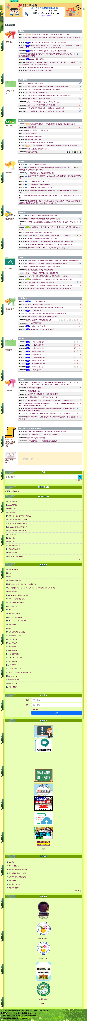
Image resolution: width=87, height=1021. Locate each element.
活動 (28, 227)
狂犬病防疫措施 (31, 127)
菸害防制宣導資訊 (32, 152)
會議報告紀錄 (11, 509)
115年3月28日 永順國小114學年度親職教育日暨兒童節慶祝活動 (46, 431)
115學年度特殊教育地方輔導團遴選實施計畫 (40, 282)
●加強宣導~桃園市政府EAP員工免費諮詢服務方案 (41, 397)
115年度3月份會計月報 (37, 345)
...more (43, 1003)
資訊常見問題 (11, 534)
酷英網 (9, 577)
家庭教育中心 (13, 880)
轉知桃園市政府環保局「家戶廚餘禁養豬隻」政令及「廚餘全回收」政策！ (53, 124)
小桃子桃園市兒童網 (13, 654)
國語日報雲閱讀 (12, 591)
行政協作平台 (11, 538)
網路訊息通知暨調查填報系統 (18, 869)
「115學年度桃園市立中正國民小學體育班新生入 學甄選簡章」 (46, 111)
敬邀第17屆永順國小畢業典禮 (35, 438)
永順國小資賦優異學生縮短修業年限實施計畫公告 (41, 317)
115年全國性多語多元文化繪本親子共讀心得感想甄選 (43, 267)
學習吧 (9, 610)
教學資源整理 (11, 624)
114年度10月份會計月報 (37, 364)
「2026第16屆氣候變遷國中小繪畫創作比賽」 (40, 67)
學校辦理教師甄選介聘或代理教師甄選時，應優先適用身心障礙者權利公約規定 (51, 400)
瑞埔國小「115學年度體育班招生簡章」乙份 (40, 99)
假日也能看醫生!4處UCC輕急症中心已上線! (39, 142)
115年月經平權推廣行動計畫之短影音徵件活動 (42, 216)
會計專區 (9, 350)
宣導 (28, 34)
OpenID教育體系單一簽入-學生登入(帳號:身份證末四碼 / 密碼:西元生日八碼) (31, 588)
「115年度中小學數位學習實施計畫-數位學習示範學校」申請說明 (46, 276)
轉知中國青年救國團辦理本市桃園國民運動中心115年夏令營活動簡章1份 (49, 245)
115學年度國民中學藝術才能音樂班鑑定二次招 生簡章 (43, 89)
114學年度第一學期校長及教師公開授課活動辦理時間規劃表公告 (46, 314)
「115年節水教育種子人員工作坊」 (39, 181)
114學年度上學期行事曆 (37, 326)
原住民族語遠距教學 (13, 613)
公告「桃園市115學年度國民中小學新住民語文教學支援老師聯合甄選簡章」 (50, 285)
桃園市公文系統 (14, 866)
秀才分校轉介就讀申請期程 (34, 83)
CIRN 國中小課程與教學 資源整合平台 (19, 672)
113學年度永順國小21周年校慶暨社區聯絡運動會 (41, 441)
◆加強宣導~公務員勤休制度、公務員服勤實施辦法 (42, 394)
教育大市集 (10, 542)
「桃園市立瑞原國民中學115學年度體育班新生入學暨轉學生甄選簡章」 (48, 96)
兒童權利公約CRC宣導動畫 (15, 602)
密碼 (27, 705)
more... (79, 559)
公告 (28, 42)
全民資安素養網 (12, 639)
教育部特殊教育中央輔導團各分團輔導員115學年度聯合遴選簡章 (46, 264)
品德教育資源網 (12, 650)
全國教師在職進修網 (13, 549)
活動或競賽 (9, 219)
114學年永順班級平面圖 (33, 323)
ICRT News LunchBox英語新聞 (17, 621)
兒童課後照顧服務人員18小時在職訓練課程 (39, 270)
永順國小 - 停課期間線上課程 (16, 599)
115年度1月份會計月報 (37, 351)
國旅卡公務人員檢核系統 (15, 556)
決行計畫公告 (23, 298)
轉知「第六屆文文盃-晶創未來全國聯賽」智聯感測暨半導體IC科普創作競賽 (49, 241)
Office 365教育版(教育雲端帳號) (17, 523)
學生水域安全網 (12, 643)
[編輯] (43, 849)
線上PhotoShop (12, 676)
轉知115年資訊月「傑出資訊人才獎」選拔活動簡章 (42, 273)
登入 (56, 713)
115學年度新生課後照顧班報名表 (36, 92)
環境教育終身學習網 (13, 545)
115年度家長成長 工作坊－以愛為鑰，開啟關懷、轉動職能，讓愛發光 (48, 235)
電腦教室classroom (13, 569)
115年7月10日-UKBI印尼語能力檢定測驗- (39, 70)
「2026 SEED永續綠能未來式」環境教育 (40, 187)
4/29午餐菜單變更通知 (37, 59)
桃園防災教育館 (12, 683)
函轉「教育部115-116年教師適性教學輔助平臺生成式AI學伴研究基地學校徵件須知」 (54, 260)
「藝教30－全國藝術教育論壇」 (38, 165)
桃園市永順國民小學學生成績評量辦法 (42, 329)
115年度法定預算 (35, 370)
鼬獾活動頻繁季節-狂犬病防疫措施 (37, 130)
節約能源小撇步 (31, 133)
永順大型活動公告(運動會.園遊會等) (30, 428)
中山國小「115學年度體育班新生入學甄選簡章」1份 (42, 105)
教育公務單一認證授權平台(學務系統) (19, 516)
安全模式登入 (35, 709)
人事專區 (9, 391)
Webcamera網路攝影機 (14, 617)
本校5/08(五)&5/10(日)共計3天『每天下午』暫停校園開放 (48, 42)
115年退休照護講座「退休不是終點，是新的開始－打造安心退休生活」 (48, 414)
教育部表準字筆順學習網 (15, 657)
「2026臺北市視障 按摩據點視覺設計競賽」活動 (41, 238)
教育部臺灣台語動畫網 (14, 580)
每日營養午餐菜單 (14, 884)
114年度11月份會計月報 (37, 360)
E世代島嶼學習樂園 (13, 680)
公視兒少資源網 (12, 687)
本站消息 (10, 25)
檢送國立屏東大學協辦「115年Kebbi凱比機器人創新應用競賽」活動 (47, 248)
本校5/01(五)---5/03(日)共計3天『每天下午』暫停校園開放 (48, 51)
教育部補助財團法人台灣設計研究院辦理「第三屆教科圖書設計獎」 (51, 279)
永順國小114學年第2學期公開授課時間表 (39, 304)
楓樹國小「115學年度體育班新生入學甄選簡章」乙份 (43, 102)
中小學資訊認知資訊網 (14, 669)
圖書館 (9, 628)
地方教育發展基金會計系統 (17, 877)
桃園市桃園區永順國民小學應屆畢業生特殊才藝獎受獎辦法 (44, 307)
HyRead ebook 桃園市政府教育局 (17, 595)
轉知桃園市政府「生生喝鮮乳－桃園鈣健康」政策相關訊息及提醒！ (51, 34)
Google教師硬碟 (12, 505)
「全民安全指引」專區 (14, 635)
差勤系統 (11, 862)
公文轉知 (9, 268)
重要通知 (9, 42)
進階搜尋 (79, 480)
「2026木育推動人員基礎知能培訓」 (39, 184)
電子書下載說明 (12, 501)
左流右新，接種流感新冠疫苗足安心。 (38, 149)
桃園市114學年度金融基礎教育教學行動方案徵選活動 (43, 219)
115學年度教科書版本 (39, 301)
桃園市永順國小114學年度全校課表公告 (38, 320)
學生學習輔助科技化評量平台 (16, 632)
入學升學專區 (23, 80)
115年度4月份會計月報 (37, 342)
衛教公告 (9, 126)
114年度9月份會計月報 (37, 367)
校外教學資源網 (12, 553)
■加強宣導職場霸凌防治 (33, 388)
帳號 (27, 700)
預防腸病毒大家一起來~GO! (35, 139)
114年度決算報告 (35, 354)
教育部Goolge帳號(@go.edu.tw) (17, 520)
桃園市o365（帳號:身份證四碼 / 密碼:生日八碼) (22, 584)
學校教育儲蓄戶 (14, 888)
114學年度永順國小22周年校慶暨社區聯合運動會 (41, 435)
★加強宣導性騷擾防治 (33, 391)
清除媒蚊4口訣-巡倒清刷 (34, 136)
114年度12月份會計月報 (37, 357)
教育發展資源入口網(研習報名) (16, 531)
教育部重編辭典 (12, 661)
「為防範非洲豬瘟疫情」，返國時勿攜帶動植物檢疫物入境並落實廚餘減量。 (54, 146)
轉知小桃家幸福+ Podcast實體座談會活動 (39, 232)
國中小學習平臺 (12, 606)
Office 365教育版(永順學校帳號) (17, 527)
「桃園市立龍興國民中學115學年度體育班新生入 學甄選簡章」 (46, 108)
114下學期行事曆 (35, 310)
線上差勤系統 (11, 512)
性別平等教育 (11, 665)
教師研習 (9, 173)
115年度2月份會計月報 (37, 348)
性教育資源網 (11, 646)
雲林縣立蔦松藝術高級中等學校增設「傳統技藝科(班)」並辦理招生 (47, 86)
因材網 (9, 573)
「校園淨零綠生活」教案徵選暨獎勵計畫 (41, 173)
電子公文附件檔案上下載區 (17, 873)
